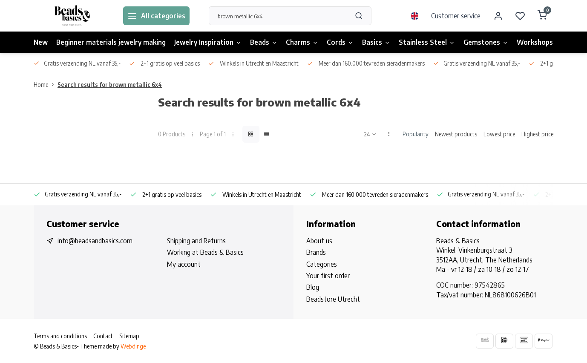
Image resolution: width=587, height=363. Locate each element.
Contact (103, 336)
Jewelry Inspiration (208, 42)
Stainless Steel (427, 42)
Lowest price (499, 134)
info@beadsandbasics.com (95, 240)
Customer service (456, 16)
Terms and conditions (60, 336)
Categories (321, 264)
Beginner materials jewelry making (111, 42)
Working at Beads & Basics (205, 252)
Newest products (456, 134)
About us (319, 240)
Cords (340, 42)
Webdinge (133, 346)
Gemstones (485, 42)
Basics (376, 42)
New (41, 42)
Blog (312, 287)
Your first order (328, 275)
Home (46, 84)
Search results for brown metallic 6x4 (110, 84)
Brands (316, 252)
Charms (302, 42)
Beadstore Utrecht (333, 299)
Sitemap (129, 336)
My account (184, 264)
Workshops (535, 42)
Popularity (416, 134)
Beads (263, 42)
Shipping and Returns (196, 240)
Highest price (537, 134)
